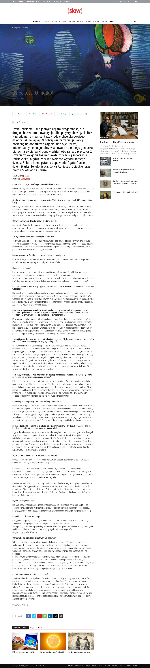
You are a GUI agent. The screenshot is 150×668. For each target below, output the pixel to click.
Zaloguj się (66, 1)
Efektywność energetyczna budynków (23, 652)
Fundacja (57, 1)
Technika (88, 21)
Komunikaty (104, 138)
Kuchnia (80, 21)
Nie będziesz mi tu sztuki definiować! (125, 192)
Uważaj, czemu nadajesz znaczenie (79, 652)
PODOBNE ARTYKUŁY (20, 628)
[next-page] (17, 656)
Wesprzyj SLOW (47, 1)
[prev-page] (13, 656)
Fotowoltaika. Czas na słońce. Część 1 (52, 652)
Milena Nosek (23, 176)
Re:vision (96, 21)
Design (64, 21)
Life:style (72, 21)
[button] (135, 21)
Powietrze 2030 (48, 21)
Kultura (57, 21)
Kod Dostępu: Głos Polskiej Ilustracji (117, 142)
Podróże (104, 21)
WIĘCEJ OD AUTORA (37, 628)
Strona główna (16, 28)
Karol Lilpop (25, 179)
